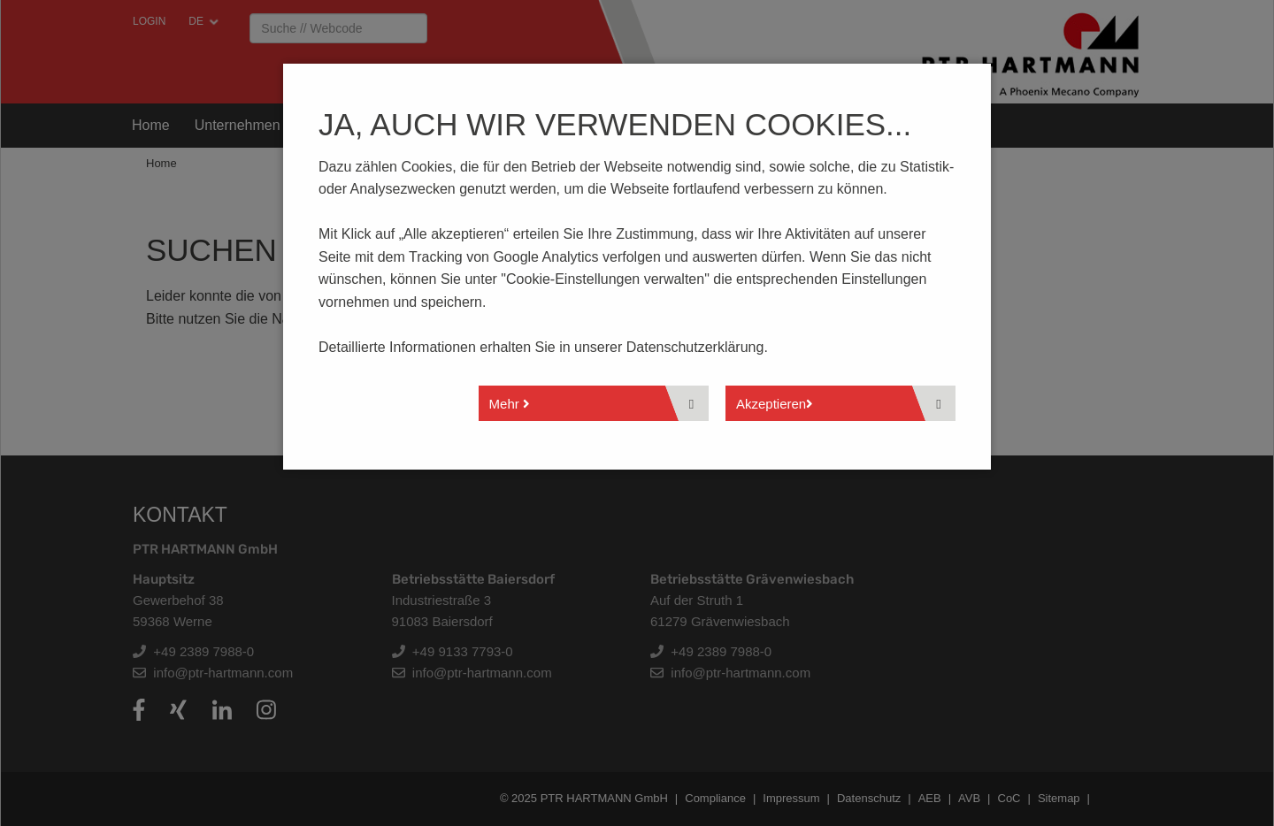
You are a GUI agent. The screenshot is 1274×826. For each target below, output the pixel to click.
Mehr (509, 403)
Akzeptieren (774, 403)
